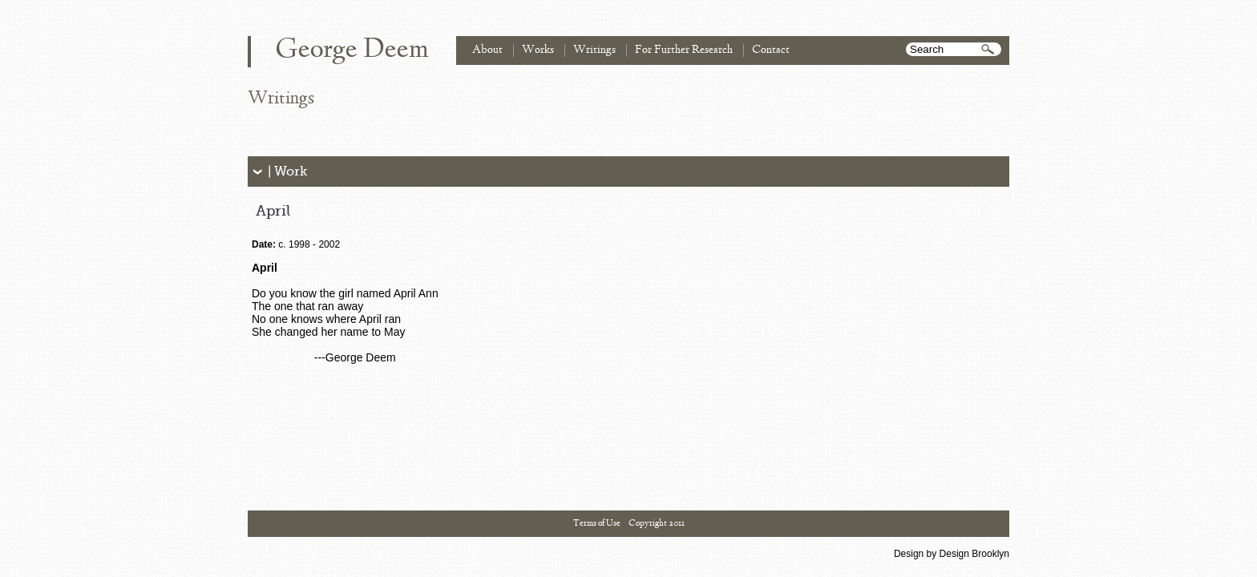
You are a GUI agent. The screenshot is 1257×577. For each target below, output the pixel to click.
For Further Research (684, 50)
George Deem (352, 50)
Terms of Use (596, 523)
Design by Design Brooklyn (951, 553)
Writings (594, 50)
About (487, 50)
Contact (771, 50)
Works (538, 50)
